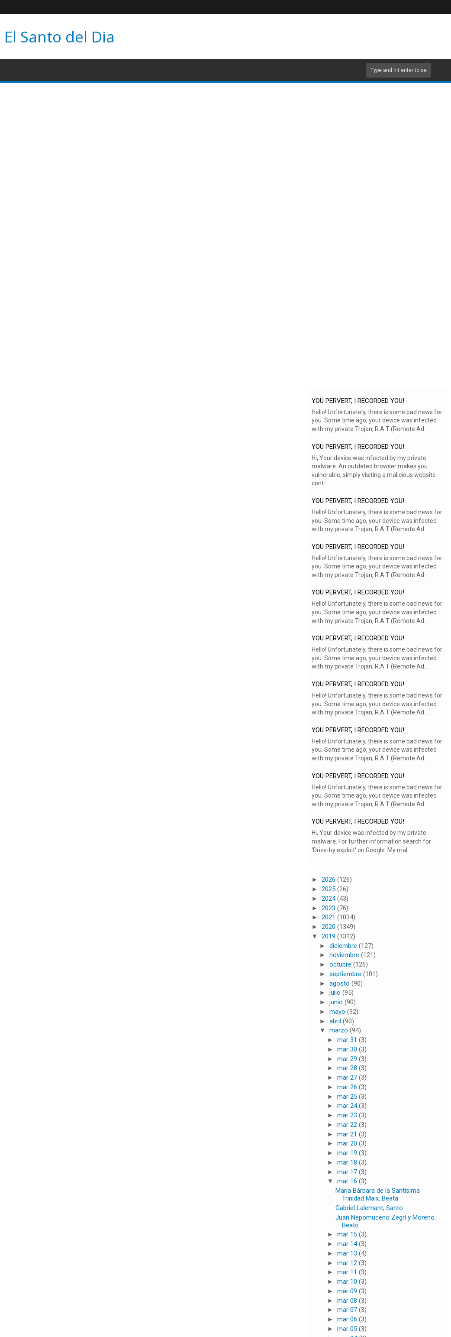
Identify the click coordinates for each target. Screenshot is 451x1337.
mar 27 (348, 1077)
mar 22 (348, 1125)
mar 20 (348, 1143)
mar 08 (348, 1301)
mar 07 (348, 1310)
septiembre (346, 974)
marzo (339, 1030)
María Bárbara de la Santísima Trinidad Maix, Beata (377, 1194)
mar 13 (348, 1253)
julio (335, 992)
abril (336, 1021)
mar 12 (348, 1263)
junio (337, 1002)
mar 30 (348, 1049)
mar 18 (348, 1162)
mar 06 (348, 1319)
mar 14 (348, 1244)
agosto (340, 983)
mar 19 (348, 1153)
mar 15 (348, 1234)
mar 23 (348, 1115)
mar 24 (348, 1106)
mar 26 (348, 1087)
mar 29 (348, 1059)
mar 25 (348, 1096)
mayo (338, 1012)
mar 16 (348, 1181)
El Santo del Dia (59, 36)
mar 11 (348, 1272)
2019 (329, 936)
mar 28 (348, 1068)
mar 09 (348, 1291)
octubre (341, 964)
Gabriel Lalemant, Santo (369, 1208)
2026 (329, 879)
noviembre (345, 955)
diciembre (344, 946)
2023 (329, 908)
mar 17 (348, 1172)
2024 (329, 898)
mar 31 (348, 1040)
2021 (329, 917)
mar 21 (348, 1134)
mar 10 (348, 1281)
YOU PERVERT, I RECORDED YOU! (358, 401)
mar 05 (348, 1329)
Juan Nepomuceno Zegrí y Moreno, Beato (385, 1221)
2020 (329, 927)
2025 (329, 889)
